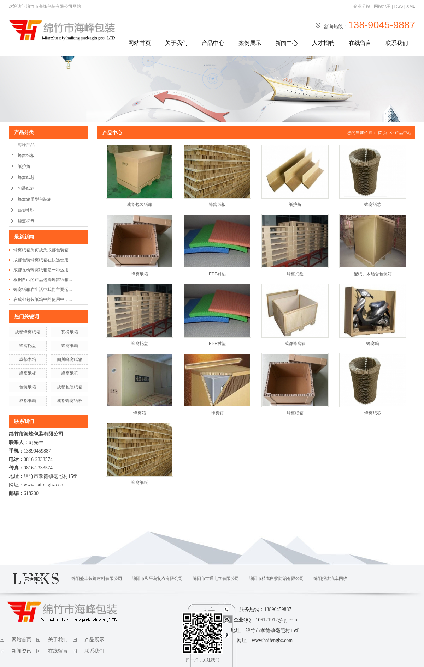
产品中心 (213, 43)
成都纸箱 (27, 400)
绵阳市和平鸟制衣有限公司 (157, 578)
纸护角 (24, 166)
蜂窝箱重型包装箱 (35, 199)
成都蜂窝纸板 (69, 400)
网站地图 (382, 6)
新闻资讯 (21, 651)
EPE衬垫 (26, 210)
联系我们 (396, 43)
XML (410, 6)
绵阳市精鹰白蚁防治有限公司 (276, 578)
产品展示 (94, 639)
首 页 (382, 132)
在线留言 (360, 43)
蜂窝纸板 (26, 155)
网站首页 (139, 43)
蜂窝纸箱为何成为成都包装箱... (42, 250)
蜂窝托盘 (26, 221)
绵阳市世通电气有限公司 (216, 578)
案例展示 (249, 43)
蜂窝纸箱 (69, 345)
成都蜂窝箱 (295, 343)
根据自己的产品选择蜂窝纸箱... (42, 279)
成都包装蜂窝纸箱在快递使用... (42, 259)
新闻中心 (286, 43)
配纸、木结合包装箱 (373, 274)
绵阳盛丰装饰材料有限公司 (96, 578)
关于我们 (176, 43)
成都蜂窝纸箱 (27, 331)
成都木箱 (27, 359)
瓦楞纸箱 (69, 331)
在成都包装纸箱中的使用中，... (42, 299)
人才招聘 (323, 43)
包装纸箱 (26, 188)
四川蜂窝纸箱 (69, 359)
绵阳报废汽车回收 (330, 578)
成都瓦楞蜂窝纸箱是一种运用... (42, 269)
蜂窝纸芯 (26, 177)
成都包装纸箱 (69, 386)
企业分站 (361, 6)
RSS (398, 6)
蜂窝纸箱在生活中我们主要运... (42, 289)
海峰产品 (26, 144)
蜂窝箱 (372, 343)
